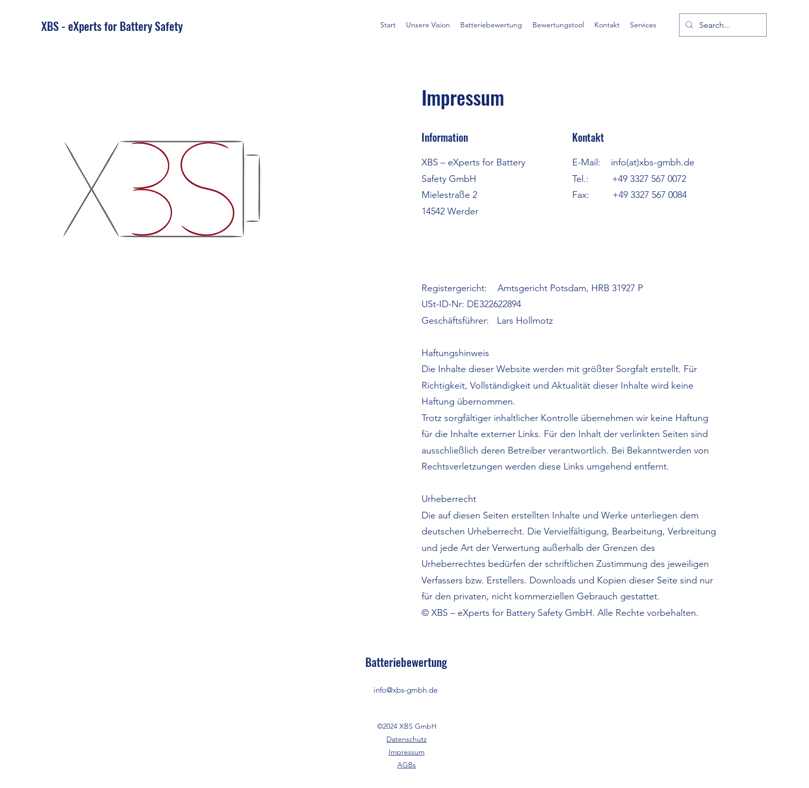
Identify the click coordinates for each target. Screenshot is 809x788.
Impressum (407, 752)
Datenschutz (406, 739)
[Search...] (722, 25)
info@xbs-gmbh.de (406, 690)
